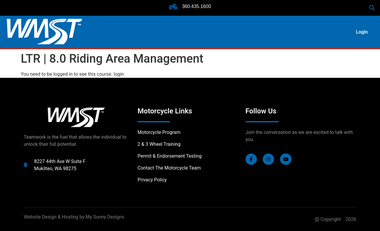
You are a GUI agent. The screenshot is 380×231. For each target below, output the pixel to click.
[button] (372, 8)
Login (362, 32)
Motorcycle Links (164, 111)
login (119, 74)
